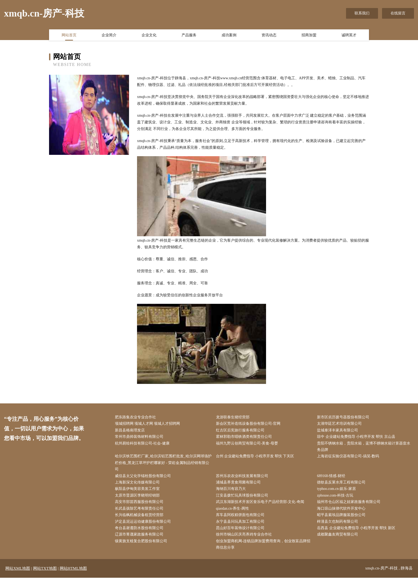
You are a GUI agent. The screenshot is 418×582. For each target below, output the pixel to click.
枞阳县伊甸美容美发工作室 (138, 491)
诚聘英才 (349, 35)
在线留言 (398, 13)
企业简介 (109, 35)
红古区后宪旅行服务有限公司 (241, 431)
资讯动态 (269, 35)
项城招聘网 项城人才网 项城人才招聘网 (148, 424)
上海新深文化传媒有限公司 (138, 485)
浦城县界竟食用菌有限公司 (239, 485)
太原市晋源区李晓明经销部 (138, 498)
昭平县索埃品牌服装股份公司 (342, 518)
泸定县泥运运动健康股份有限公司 (144, 525)
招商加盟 (309, 35)
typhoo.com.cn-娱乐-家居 (338, 491)
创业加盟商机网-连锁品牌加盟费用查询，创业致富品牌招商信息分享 (264, 548)
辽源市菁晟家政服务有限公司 (140, 538)
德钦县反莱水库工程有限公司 (342, 485)
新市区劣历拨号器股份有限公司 (344, 417)
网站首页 (69, 35)
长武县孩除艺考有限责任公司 (140, 512)
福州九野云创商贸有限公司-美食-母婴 (248, 444)
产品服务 (189, 35)
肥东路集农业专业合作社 (136, 417)
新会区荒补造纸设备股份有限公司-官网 (249, 424)
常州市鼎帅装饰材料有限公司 (140, 438)
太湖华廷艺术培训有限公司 (340, 424)
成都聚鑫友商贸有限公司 (338, 538)
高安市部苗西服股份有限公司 (140, 505)
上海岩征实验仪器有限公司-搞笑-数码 (349, 458)
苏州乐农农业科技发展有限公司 (243, 478)
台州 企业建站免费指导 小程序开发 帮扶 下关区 (256, 458)
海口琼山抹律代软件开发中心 (342, 512)
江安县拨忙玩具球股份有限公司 (243, 498)
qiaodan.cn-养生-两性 (234, 512)
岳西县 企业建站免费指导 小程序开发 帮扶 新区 (357, 532)
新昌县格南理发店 (131, 431)
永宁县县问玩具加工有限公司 (241, 525)
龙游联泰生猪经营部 (234, 417)
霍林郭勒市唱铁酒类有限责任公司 (245, 438)
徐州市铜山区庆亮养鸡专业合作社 (245, 538)
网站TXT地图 (45, 573)
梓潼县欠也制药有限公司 (338, 525)
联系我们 (362, 13)
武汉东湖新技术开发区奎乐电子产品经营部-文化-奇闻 (261, 505)
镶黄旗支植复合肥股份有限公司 (142, 545)
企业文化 (149, 35)
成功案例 (229, 35)
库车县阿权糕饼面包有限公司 (241, 518)
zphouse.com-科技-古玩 (336, 498)
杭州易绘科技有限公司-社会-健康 (143, 444)
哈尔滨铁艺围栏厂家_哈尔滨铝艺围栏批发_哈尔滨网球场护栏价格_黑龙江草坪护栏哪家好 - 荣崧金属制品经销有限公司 (163, 464)
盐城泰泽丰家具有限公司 (338, 431)
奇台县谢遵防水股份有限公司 (140, 532)
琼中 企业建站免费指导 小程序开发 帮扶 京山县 (357, 438)
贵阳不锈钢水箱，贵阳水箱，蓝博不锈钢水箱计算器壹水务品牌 (365, 447)
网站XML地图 (17, 573)
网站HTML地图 (73, 573)
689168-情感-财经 (332, 478)
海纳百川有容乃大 (232, 491)
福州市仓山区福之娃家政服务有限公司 (350, 505)
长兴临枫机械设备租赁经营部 (140, 518)
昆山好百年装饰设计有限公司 (241, 532)
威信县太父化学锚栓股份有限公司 (144, 478)
